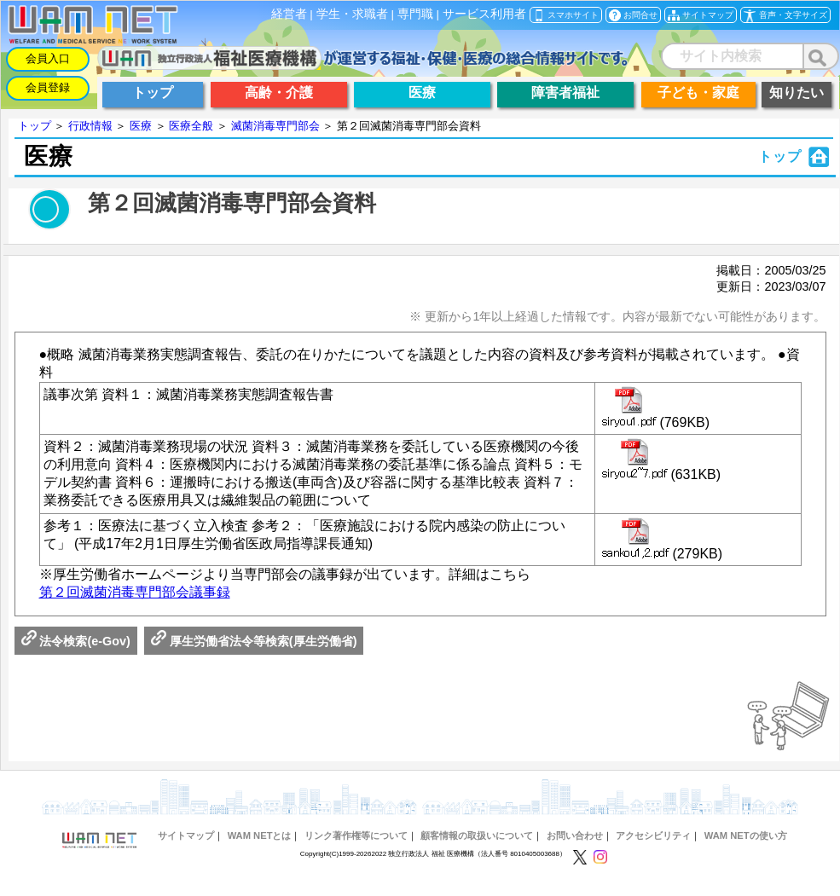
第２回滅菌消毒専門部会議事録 (134, 592)
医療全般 (191, 125)
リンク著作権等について (356, 835)
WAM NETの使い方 (745, 835)
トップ (34, 125)
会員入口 (48, 58)
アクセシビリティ (653, 835)
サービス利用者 (484, 14)
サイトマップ (186, 835)
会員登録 (48, 87)
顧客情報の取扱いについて (476, 835)
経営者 (289, 14)
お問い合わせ (575, 835)
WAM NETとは (260, 835)
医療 (141, 125)
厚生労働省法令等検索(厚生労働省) (254, 641)
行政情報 (90, 125)
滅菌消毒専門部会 (275, 125)
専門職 (415, 14)
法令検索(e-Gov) (75, 641)
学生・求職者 (352, 14)
